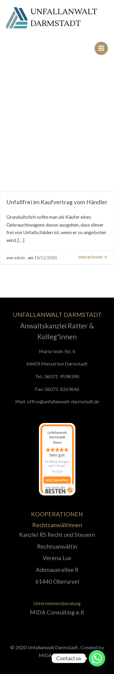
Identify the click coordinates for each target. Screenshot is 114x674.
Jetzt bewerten (57, 481)
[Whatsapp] (97, 658)
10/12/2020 (45, 257)
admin (20, 257)
